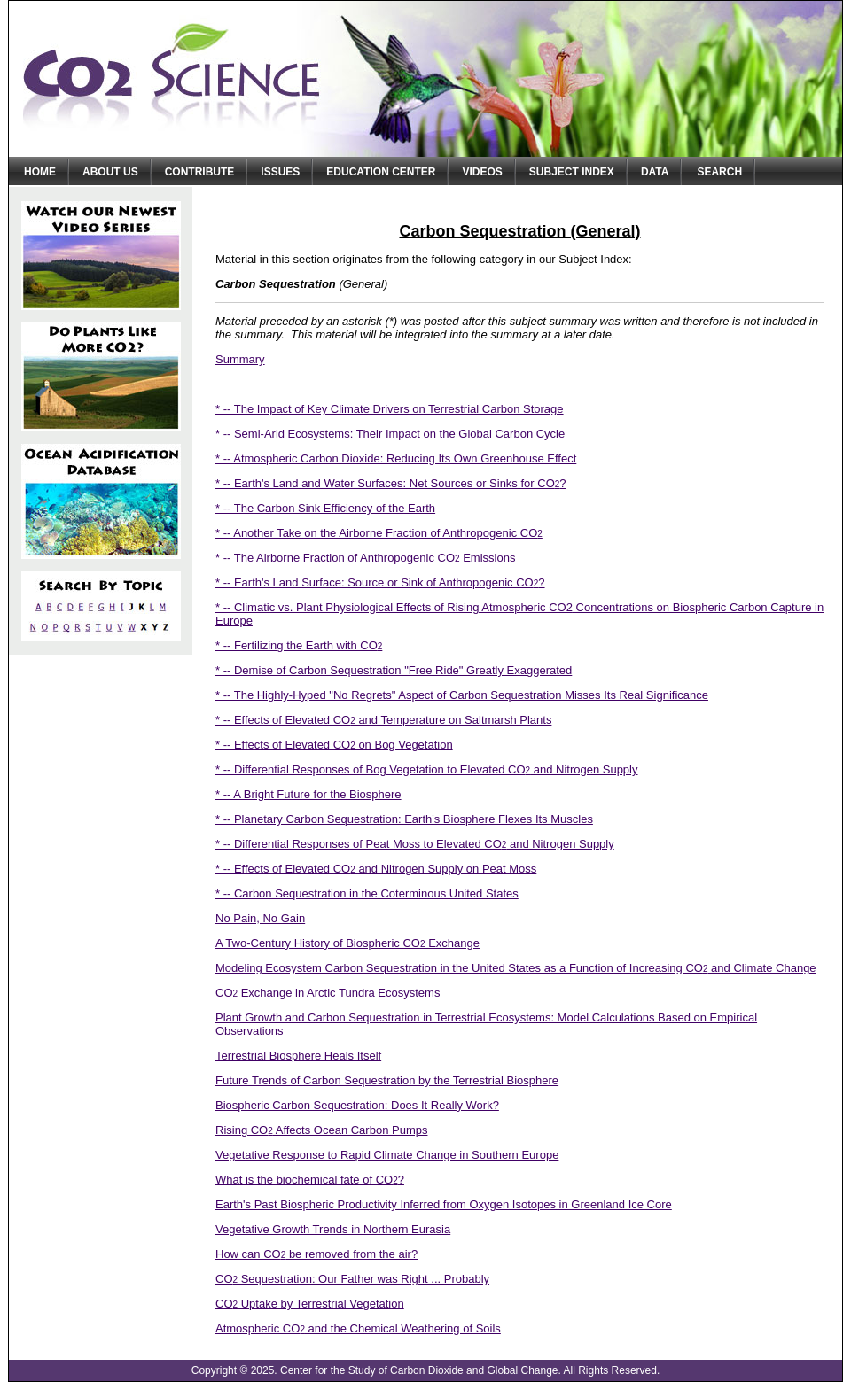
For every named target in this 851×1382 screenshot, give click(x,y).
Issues (280, 172)
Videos (482, 172)
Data (655, 172)
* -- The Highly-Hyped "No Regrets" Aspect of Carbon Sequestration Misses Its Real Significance (461, 695)
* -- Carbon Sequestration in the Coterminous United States (367, 893)
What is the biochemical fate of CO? (309, 1179)
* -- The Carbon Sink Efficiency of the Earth (325, 508)
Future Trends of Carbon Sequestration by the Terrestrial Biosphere (386, 1080)
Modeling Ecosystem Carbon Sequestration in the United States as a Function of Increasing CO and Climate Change (515, 967)
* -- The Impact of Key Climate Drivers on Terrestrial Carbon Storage (389, 408)
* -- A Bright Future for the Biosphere (308, 794)
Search (719, 172)
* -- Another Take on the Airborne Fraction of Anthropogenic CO (379, 533)
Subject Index (571, 172)
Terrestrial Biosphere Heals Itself (298, 1055)
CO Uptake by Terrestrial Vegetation (309, 1303)
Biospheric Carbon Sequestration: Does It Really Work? (357, 1105)
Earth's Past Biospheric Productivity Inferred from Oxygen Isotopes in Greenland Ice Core (443, 1204)
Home (40, 172)
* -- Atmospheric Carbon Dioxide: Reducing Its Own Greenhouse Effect (395, 458)
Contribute (200, 172)
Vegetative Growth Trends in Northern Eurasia (332, 1229)
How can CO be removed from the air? (316, 1254)
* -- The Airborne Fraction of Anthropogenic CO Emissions (365, 557)
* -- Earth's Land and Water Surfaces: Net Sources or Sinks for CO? (390, 483)
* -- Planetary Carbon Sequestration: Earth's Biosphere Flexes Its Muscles (404, 819)
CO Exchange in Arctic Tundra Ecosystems (327, 992)
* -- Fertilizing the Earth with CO (298, 645)
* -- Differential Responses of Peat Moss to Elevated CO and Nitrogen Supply (414, 843)
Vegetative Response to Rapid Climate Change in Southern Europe (386, 1154)
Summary (240, 359)
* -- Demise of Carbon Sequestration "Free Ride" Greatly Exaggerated (393, 670)
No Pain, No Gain (260, 918)
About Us (110, 172)
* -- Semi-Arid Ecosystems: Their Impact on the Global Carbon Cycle (390, 433)
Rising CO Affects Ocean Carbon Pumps (321, 1130)
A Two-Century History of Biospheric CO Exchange (347, 943)
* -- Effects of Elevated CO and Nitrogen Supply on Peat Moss (375, 868)
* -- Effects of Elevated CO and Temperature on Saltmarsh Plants (383, 719)
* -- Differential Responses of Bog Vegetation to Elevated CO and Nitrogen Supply (426, 769)
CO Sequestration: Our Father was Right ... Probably (352, 1278)
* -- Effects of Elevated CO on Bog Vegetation (334, 744)
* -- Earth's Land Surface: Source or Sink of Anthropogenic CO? (380, 582)
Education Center (380, 172)
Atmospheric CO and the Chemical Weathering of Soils (358, 1328)
